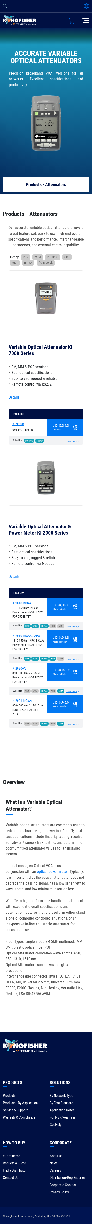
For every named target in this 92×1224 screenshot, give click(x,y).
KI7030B (18, 424)
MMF (15, 263)
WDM (37, 257)
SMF (67, 257)
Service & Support (15, 1110)
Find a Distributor (15, 1170)
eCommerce (11, 1156)
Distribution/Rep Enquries (68, 1178)
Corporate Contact (63, 1185)
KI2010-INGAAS (22, 603)
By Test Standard (61, 1103)
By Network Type (61, 1095)
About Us (56, 1156)
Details (14, 397)
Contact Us (10, 1178)
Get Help (55, 1124)
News (54, 1163)
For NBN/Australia (62, 1117)
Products (9, 1095)
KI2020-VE (19, 668)
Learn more (71, 441)
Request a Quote (14, 1163)
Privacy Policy (59, 1192)
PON (25, 257)
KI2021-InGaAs (22, 701)
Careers (55, 1170)
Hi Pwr (28, 263)
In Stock (46, 263)
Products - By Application (20, 1103)
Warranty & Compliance (19, 1117)
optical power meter (52, 871)
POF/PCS (52, 257)
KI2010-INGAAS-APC (26, 636)
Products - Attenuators (46, 184)
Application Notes (62, 1110)
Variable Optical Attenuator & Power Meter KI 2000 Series (40, 530)
